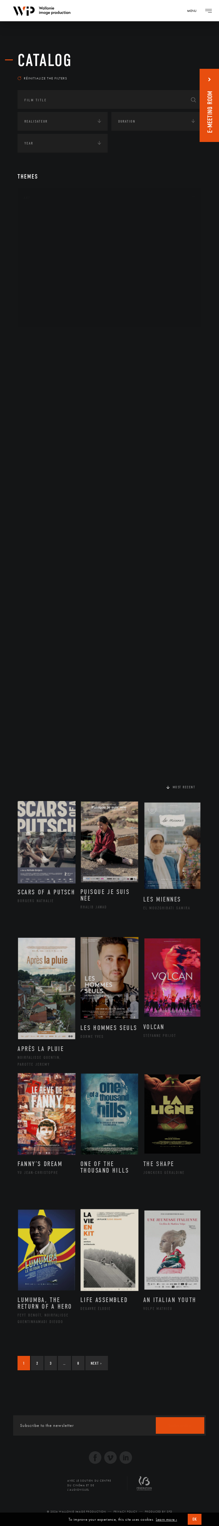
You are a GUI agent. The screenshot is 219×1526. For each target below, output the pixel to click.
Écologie (32, 417)
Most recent (184, 787)
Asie (34, 386)
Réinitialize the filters (42, 78)
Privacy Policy (125, 1511)
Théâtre (38, 316)
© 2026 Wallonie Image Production (76, 1511)
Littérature (42, 256)
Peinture (39, 286)
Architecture (44, 216)
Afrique (38, 356)
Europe (37, 396)
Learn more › (166, 1519)
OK (194, 1519)
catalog (45, 60)
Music (36, 266)
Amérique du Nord (49, 366)
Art (27, 197)
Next (96, 1363)
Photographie (44, 296)
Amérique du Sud (48, 376)
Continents (35, 337)
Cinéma (37, 246)
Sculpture (40, 306)
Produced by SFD (158, 1511)
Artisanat (40, 226)
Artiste (37, 236)
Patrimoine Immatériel (54, 276)
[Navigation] (194, 10)
